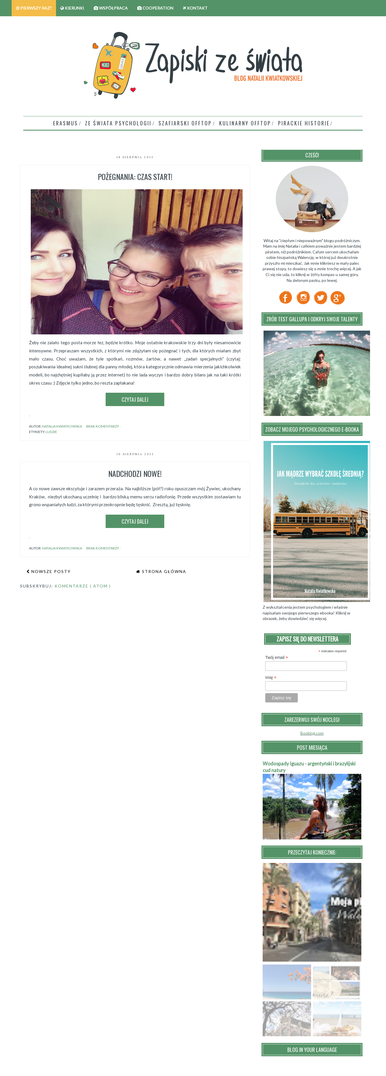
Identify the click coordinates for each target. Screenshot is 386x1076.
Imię (271, 677)
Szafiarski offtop (185, 123)
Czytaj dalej (135, 399)
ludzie (51, 432)
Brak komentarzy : (103, 426)
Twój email (276, 657)
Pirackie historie (304, 123)
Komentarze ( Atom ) (83, 585)
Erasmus (65, 123)
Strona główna (163, 571)
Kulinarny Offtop (245, 123)
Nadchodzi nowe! (135, 473)
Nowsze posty (50, 571)
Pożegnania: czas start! (135, 176)
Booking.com (312, 733)
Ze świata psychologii (118, 123)
